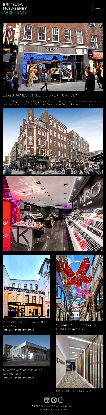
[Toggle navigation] (97, 8)
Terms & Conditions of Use (53, 410)
